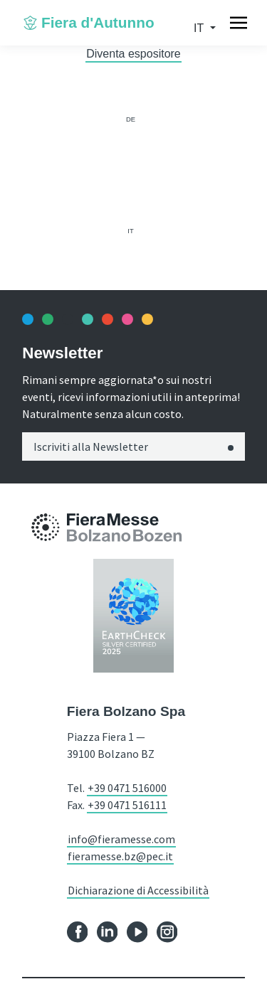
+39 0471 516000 (127, 788)
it (200, 28)
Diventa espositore (133, 54)
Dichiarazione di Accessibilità (138, 890)
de (130, 119)
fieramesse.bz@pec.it (120, 856)
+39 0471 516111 (127, 805)
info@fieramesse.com (121, 839)
